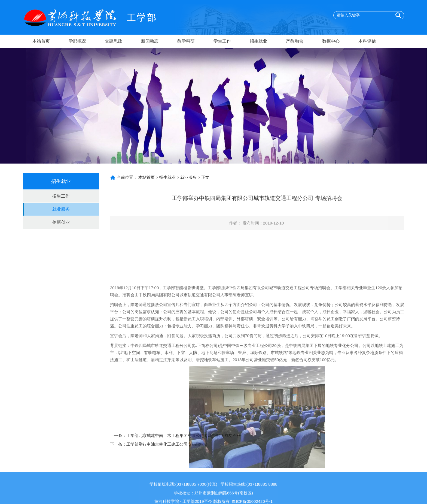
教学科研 (186, 42)
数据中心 (331, 42)
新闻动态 (149, 42)
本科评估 (367, 42)
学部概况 (77, 42)
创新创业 (61, 222)
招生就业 (258, 42)
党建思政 (113, 42)
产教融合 (294, 42)
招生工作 (61, 196)
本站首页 (41, 42)
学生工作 (222, 42)
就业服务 (61, 209)
